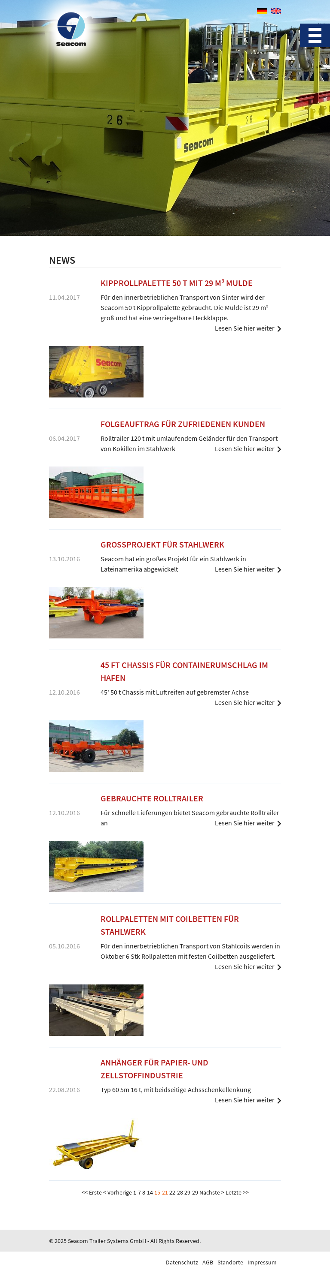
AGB (207, 1262)
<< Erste (92, 1192)
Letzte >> (237, 1192)
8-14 (147, 1192)
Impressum (262, 1262)
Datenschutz (182, 1262)
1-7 (137, 1192)
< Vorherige (117, 1192)
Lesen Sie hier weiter (245, 328)
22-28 (176, 1192)
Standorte (230, 1262)
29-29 (191, 1192)
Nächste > (211, 1192)
